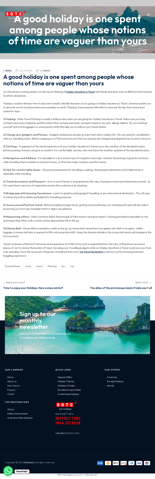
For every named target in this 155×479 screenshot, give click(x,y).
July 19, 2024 (26, 70)
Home (10, 379)
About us (11, 384)
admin (46, 70)
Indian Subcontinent (17, 416)
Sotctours (29, 465)
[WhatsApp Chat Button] (8, 471)
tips (63, 266)
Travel (7, 70)
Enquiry (11, 392)
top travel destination (91, 251)
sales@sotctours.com (67, 435)
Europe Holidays (115, 384)
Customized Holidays (68, 396)
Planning (52, 266)
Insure (39, 266)
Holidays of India (66, 388)
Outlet (10, 396)
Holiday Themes (66, 384)
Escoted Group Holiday (69, 392)
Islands (110, 388)
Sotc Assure (13, 388)
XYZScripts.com (90, 477)
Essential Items (12, 266)
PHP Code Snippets (65, 477)
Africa (10, 412)
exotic (28, 266)
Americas (112, 379)
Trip (72, 266)
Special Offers (65, 379)
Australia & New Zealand (19, 420)
